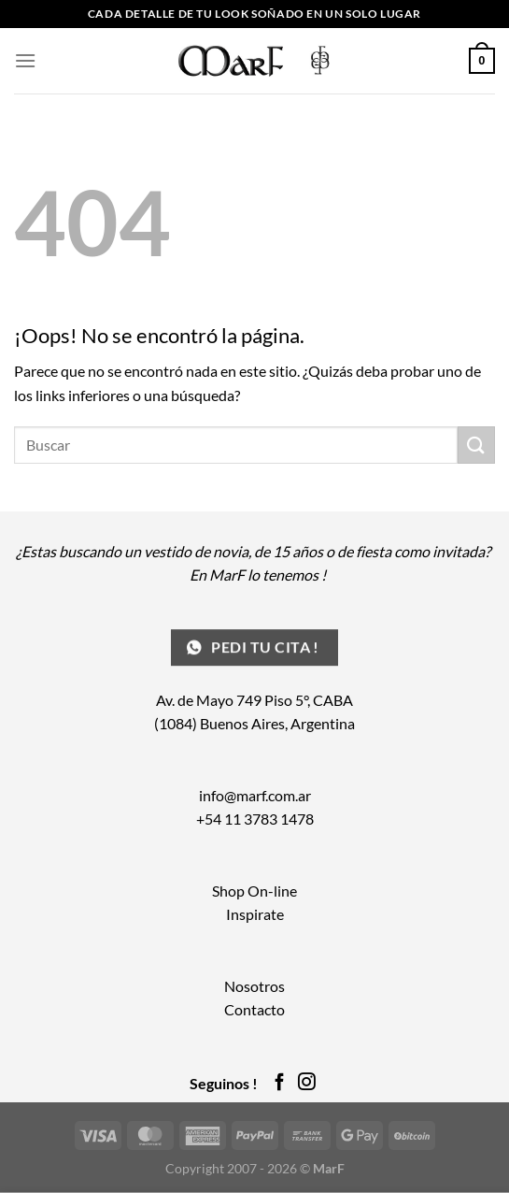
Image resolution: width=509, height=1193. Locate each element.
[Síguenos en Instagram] (307, 1083)
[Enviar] (476, 444)
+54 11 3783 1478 (255, 818)
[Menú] (25, 60)
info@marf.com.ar (255, 795)
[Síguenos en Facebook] (280, 1083)
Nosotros (254, 986)
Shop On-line (254, 890)
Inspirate (255, 914)
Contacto (254, 1009)
